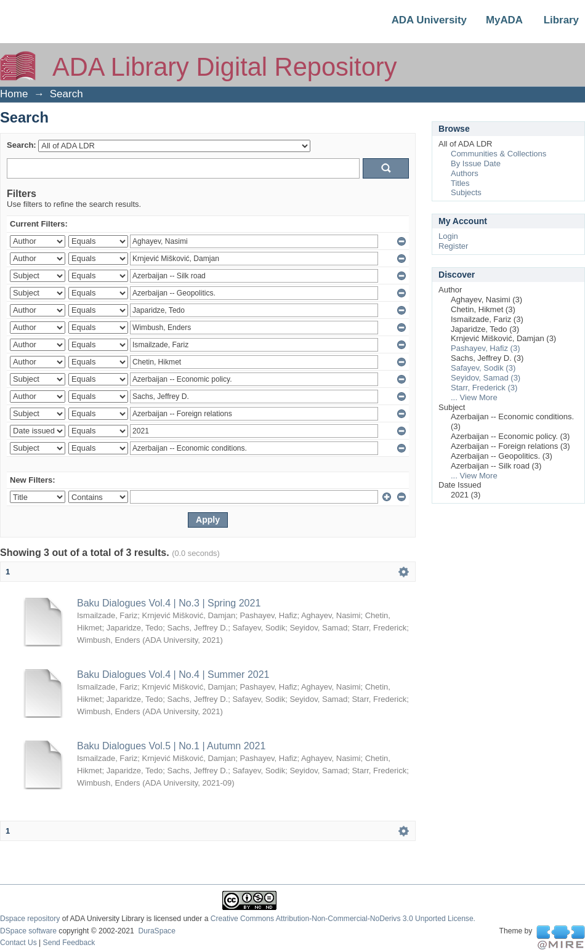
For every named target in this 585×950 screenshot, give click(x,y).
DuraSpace (156, 931)
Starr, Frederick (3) (484, 387)
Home (14, 94)
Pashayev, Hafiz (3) (485, 348)
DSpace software (28, 931)
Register (453, 246)
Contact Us (18, 942)
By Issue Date (476, 163)
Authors (464, 173)
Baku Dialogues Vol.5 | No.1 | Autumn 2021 (171, 746)
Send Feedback (69, 942)
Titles (460, 183)
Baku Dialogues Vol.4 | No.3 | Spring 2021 (168, 603)
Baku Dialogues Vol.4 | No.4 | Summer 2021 (173, 674)
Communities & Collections (498, 153)
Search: (21, 145)
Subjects (466, 192)
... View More (474, 397)
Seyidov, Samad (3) (485, 377)
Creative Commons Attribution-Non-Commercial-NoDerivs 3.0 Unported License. (343, 918)
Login (448, 236)
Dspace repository (30, 918)
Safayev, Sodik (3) (483, 367)
